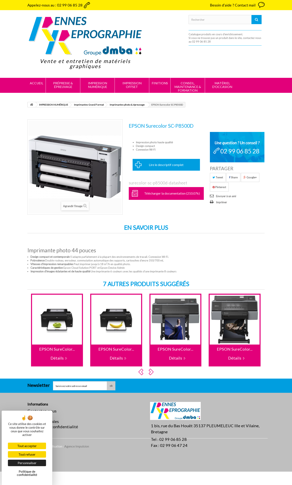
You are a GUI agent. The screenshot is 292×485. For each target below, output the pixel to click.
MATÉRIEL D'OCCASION (222, 85)
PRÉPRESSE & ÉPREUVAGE (63, 85)
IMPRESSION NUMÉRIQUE (97, 85)
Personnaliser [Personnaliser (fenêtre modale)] (27, 463)
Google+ (250, 177)
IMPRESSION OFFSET (132, 85)
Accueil (36, 83)
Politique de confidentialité (52, 426)
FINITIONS (160, 83)
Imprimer (221, 202)
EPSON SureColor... (57, 349)
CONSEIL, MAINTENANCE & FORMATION (187, 86)
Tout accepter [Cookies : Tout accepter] (27, 446)
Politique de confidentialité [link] (27, 472)
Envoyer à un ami (226, 196)
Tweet (218, 177)
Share (233, 177)
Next (152, 372)
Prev (141, 372)
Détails (57, 358)
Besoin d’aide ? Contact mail (233, 5)
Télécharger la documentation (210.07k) (172, 193)
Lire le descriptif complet (166, 165)
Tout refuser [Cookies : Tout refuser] (26, 454)
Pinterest (219, 187)
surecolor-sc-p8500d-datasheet (158, 182)
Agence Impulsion (76, 459)
